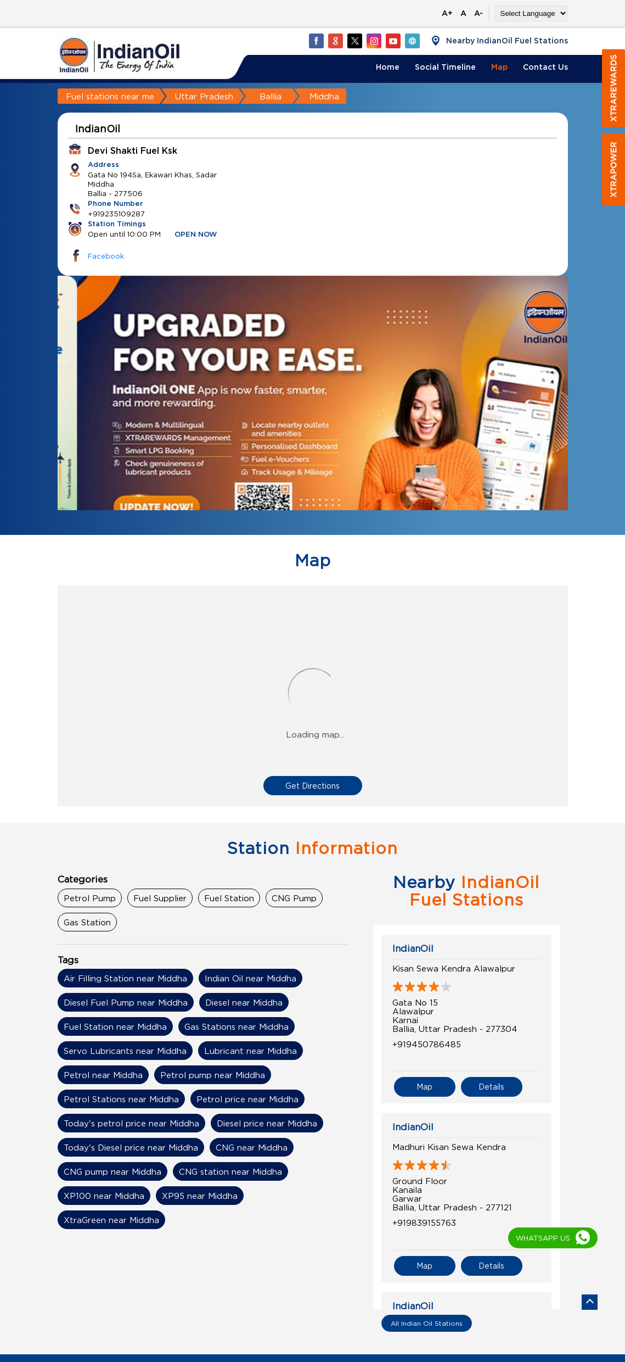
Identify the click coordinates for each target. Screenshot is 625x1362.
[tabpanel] (313, 413)
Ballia (270, 96)
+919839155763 (424, 1220)
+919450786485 (426, 1044)
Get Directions (312, 786)
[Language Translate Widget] (531, 13)
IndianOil (412, 948)
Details (491, 1085)
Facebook (106, 256)
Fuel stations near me (110, 96)
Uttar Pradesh (204, 96)
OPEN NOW (195, 234)
